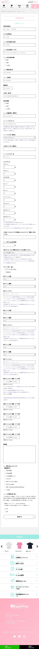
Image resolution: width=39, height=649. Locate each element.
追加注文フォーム (13, 632)
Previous (2, 546)
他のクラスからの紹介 (11, 481)
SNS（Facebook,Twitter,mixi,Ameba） (15, 487)
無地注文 (8, 272)
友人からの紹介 (10, 484)
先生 (7, 60)
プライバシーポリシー (30, 632)
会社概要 (5, 632)
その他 (8, 65)
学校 (7, 103)
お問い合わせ (10, 11)
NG (7, 511)
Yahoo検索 (9, 470)
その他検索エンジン (11, 476)
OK (7, 509)
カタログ (8, 478)
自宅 (7, 106)
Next (37, 546)
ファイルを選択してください (11, 381)
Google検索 (9, 473)
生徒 (7, 62)
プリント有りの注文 (11, 269)
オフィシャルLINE (7, 394)
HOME (2, 11)
